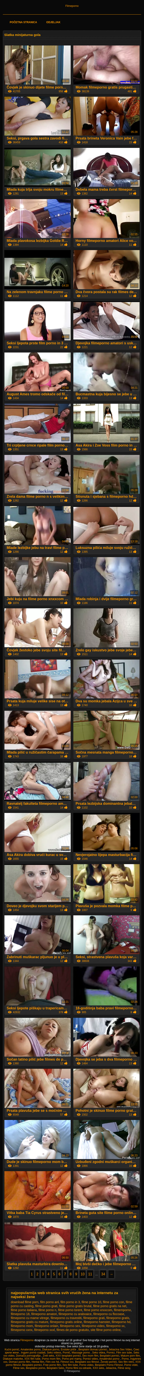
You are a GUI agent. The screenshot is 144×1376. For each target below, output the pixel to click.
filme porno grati (46, 1306)
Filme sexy (124, 1368)
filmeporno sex (70, 1326)
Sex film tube (70, 1365)
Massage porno (81, 1352)
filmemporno (122, 1310)
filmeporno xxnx (21, 1330)
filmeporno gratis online (66, 1322)
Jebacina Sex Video (120, 1349)
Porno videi (130, 1365)
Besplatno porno (35, 1368)
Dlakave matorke (13, 1358)
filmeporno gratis (117, 1318)
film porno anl (49, 1302)
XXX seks (98, 1368)
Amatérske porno (109, 1358)
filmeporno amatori (44, 1314)
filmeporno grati (94, 1318)
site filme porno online (106, 1330)
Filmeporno (72, 6)
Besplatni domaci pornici (92, 1349)
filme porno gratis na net (109, 1306)
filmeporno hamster (97, 1322)
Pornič (66, 1352)
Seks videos (54, 1352)
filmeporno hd (121, 1322)
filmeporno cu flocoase (108, 1314)
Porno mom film (51, 1358)
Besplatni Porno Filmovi (109, 1365)
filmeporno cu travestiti (66, 1318)
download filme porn (24, 1302)
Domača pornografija (28, 1355)
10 (83, 1274)
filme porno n (47, 1310)
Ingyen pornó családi (33, 1352)
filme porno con (113, 1302)
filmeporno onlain (46, 1326)
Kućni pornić (12, 1349)
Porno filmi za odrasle (78, 1368)
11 (90, 1274)
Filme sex (18, 1368)
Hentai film (38, 1361)
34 (103, 1274)
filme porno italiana (24, 1310)
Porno (125, 1358)
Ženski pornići (108, 1361)
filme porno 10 (91, 1302)
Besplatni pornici (109, 1355)
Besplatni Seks (55, 1368)
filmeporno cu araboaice (75, 1314)
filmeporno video (93, 1326)
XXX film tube (32, 1358)
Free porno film (52, 1365)
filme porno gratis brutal (75, 1306)
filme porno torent (70, 1310)
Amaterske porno (31, 1349)
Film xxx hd (52, 1361)
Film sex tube (124, 1352)
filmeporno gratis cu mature (29, 1322)
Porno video (86, 1365)
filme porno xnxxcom (98, 1310)
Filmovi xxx (67, 1361)
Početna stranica (23, 22)
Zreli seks (48, 1355)
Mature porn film (130, 1355)
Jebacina (111, 1368)
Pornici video (90, 1358)
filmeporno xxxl (44, 1330)
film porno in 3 (70, 1302)
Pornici (111, 1352)
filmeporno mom (22, 1326)
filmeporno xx (115, 1326)
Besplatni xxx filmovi (87, 1361)
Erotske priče (69, 1349)
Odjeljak (53, 22)
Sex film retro (126, 1361)
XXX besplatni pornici (68, 1355)
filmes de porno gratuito (73, 1330)
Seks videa (98, 1352)
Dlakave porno (50, 1349)
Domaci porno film (19, 1361)
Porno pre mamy (71, 1358)
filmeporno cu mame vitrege (30, 1318)
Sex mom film (90, 1355)
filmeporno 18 (20, 1314)
